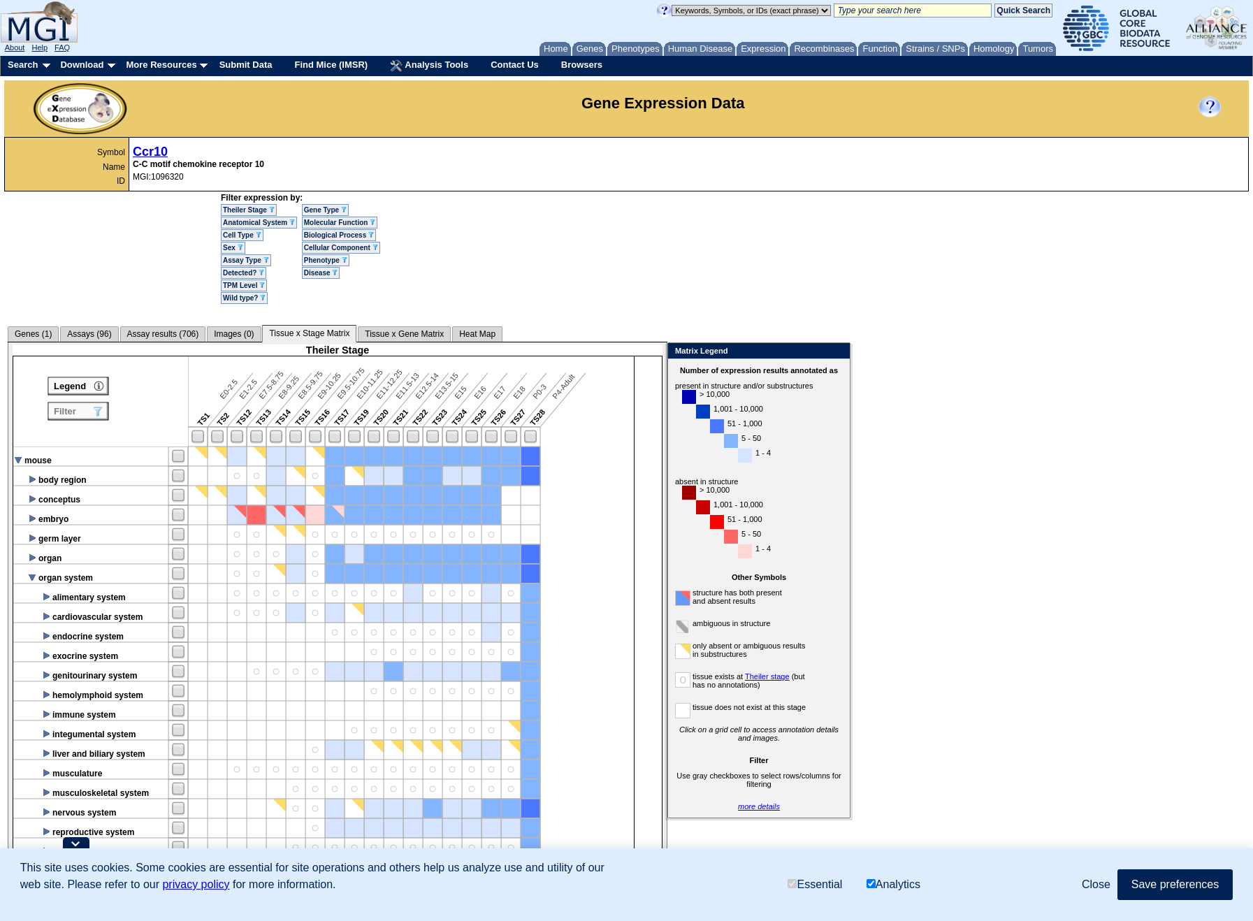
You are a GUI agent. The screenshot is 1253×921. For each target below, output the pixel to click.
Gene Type (325, 210)
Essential (815, 884)
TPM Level (244, 285)
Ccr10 (150, 152)
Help (39, 47)
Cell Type (242, 235)
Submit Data (246, 64)
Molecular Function (339, 222)
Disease (321, 273)
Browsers (581, 64)
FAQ (62, 47)
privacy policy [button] (195, 884)
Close (837, 352)
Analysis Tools (429, 65)
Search (23, 64)
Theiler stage (767, 676)
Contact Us (515, 64)
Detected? (243, 273)
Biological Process (339, 235)
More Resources (161, 64)
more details (759, 806)
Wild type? (244, 298)
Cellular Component (341, 248)
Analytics (893, 884)
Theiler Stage (249, 210)
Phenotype (325, 260)
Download (81, 64)
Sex (233, 248)
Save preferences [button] (1175, 884)
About (15, 47)
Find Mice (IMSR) (331, 64)
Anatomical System (259, 222)
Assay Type (246, 260)
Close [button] (1096, 884)
